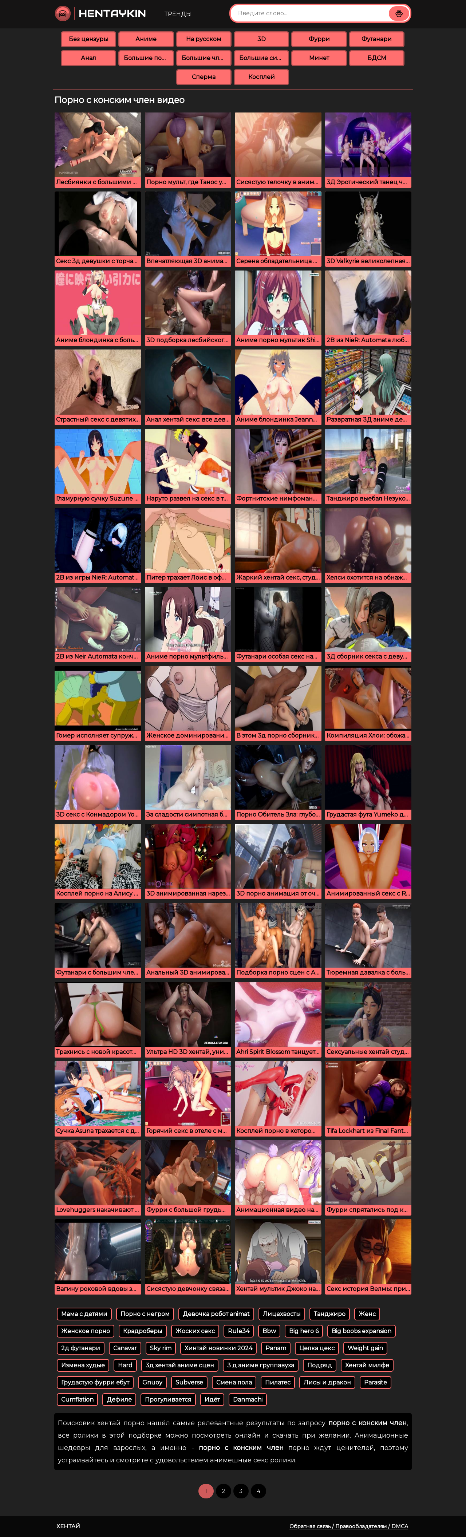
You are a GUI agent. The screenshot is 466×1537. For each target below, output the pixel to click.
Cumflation (77, 1399)
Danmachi (247, 1399)
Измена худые (83, 1365)
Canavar (125, 1348)
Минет (319, 58)
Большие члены (207, 58)
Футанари (377, 39)
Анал (88, 58)
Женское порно (85, 1331)
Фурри (319, 39)
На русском (203, 39)
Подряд (319, 1365)
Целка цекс (317, 1348)
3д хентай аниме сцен (180, 1365)
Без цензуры (88, 39)
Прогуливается (168, 1399)
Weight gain (365, 1348)
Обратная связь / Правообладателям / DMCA (348, 1526)
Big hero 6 (304, 1331)
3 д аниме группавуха (260, 1365)
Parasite (375, 1382)
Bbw (269, 1331)
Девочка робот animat (216, 1314)
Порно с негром (145, 1314)
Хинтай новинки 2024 (218, 1348)
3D (261, 39)
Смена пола (234, 1382)
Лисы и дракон (327, 1382)
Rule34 (238, 1331)
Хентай (68, 1526)
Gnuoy (152, 1382)
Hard (125, 1365)
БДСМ (376, 58)
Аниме (146, 39)
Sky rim (160, 1348)
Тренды (178, 14)
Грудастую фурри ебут (95, 1382)
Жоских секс (195, 1331)
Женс (367, 1314)
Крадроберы (142, 1331)
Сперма (204, 77)
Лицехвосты (282, 1314)
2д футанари (80, 1348)
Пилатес (278, 1382)
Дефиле (119, 1399)
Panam (275, 1348)
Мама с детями (84, 1314)
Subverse (189, 1382)
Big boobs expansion (361, 1331)
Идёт (212, 1399)
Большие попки (149, 58)
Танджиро (329, 1314)
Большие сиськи (264, 58)
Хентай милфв (367, 1365)
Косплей (261, 77)
